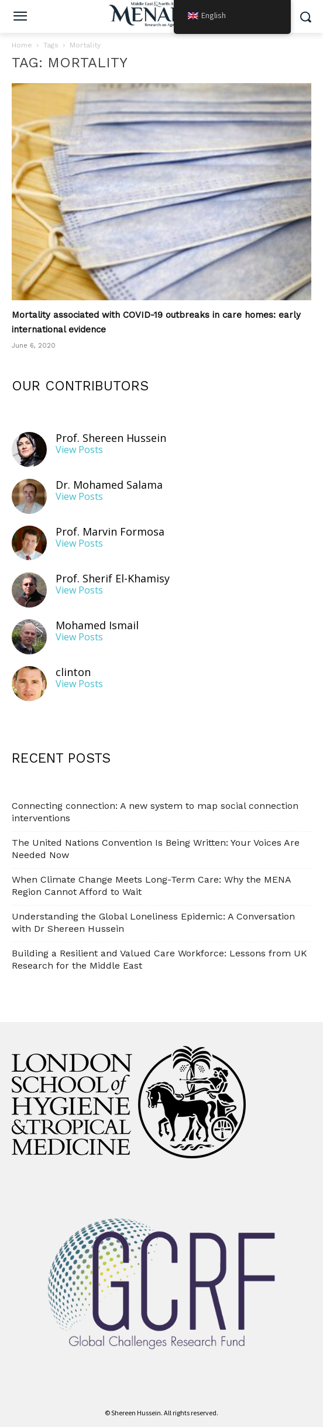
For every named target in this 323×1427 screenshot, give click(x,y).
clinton (73, 672)
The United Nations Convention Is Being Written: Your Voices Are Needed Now (156, 848)
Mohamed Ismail (97, 625)
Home (22, 45)
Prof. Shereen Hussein (111, 438)
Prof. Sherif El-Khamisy (113, 578)
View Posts (79, 450)
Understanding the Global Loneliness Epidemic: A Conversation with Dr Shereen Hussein (153, 922)
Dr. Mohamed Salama (109, 485)
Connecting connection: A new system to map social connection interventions (155, 812)
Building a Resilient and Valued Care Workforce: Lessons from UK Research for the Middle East (159, 959)
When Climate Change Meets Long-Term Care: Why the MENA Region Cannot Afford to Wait (151, 885)
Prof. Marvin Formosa (110, 532)
